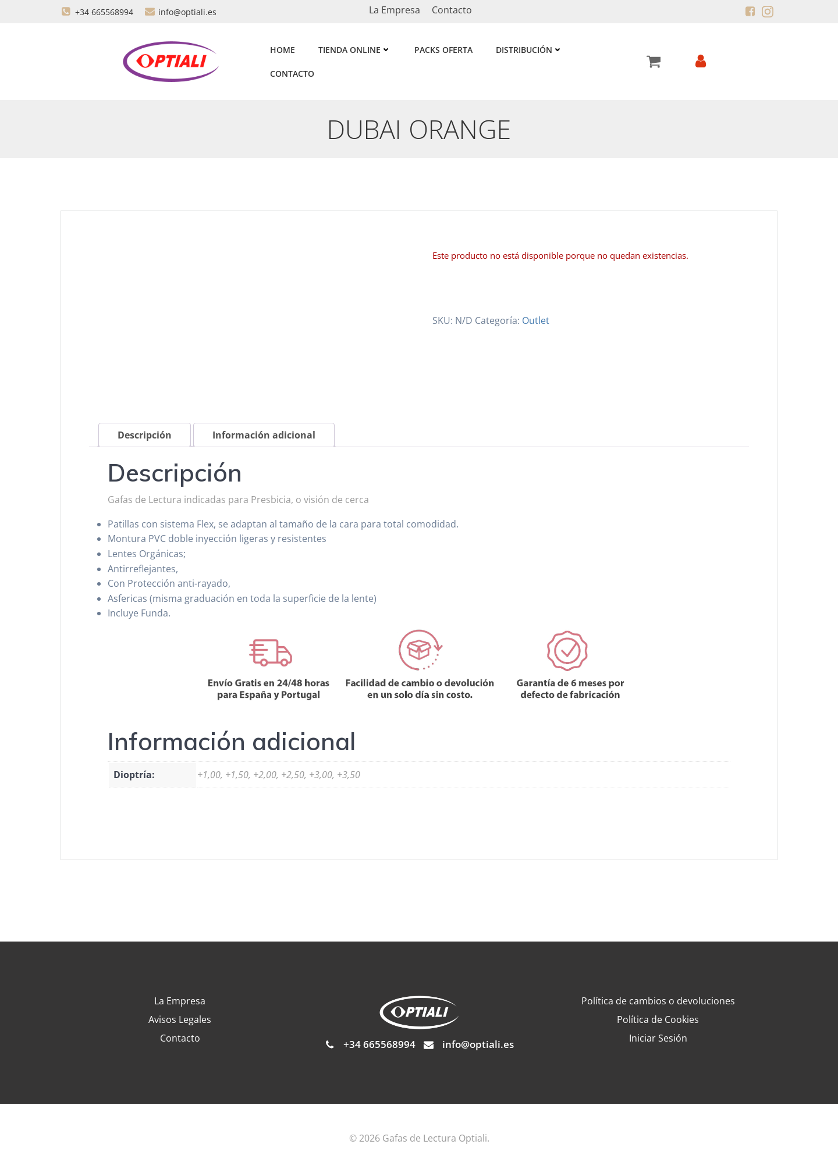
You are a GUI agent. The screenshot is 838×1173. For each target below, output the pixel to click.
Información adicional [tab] (263, 435)
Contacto (292, 73)
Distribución (529, 49)
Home (282, 49)
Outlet (535, 320)
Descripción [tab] (145, 435)
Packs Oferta (443, 49)
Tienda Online (354, 49)
